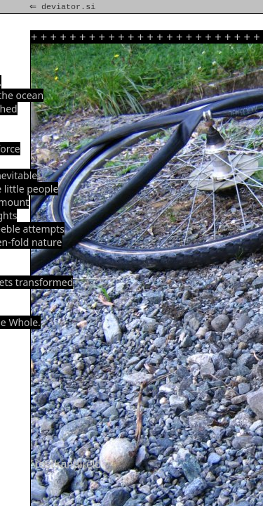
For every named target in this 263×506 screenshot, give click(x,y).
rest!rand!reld (68, 464)
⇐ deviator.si (63, 7)
